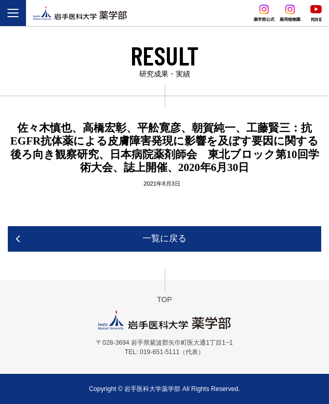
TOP (164, 299)
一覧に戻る (164, 238)
